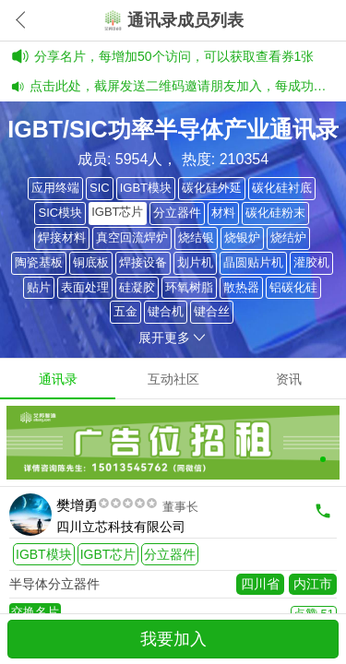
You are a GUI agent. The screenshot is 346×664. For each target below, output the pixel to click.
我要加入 (173, 639)
